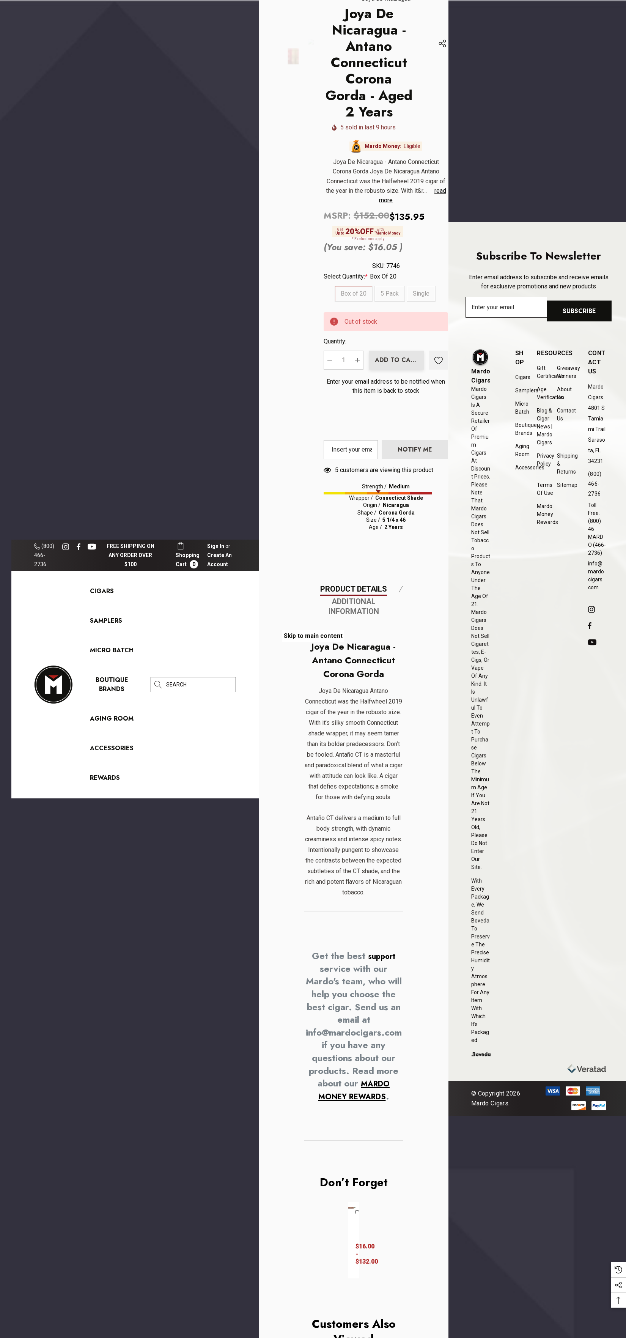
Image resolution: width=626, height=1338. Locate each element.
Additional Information (354, 1034)
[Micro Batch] (111, 650)
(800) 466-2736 (44, 555)
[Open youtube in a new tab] (93, 546)
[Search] (158, 684)
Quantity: (431, 465)
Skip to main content (313, 635)
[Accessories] (112, 750)
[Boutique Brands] (112, 686)
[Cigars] (102, 593)
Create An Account (219, 559)
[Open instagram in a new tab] (66, 546)
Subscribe (583, 313)
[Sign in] (215, 546)
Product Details (353, 1016)
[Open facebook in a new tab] (78, 546)
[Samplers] (106, 622)
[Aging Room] (112, 720)
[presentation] (477, 651)
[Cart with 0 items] (187, 555)
